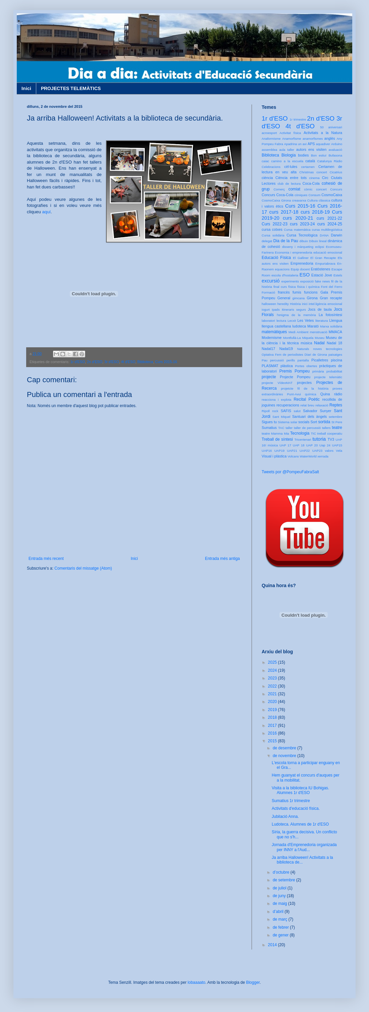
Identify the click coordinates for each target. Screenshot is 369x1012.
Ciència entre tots (291, 178)
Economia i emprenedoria (293, 252)
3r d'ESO (111, 362)
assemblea (269, 149)
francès (283, 292)
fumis (297, 292)
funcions (310, 292)
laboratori (268, 320)
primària (318, 371)
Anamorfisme (291, 138)
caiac (265, 161)
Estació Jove (321, 275)
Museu (319, 338)
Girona (312, 298)
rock (275, 411)
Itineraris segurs (294, 309)
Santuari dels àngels (309, 416)
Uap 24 (324, 445)
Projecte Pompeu (295, 377)
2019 (273, 709)
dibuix (304, 241)
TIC (313, 433)
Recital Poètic (307, 399)
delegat (267, 241)
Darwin (336, 235)
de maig (280, 903)
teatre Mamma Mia (275, 433)
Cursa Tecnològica (301, 235)
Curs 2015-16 (166, 362)
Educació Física (276, 257)
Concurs (336, 189)
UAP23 (317, 450)
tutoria (319, 439)
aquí (46, 211)
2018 (273, 717)
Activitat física (290, 133)
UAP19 (279, 450)
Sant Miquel (281, 417)
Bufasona (335, 155)
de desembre (285, 748)
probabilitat (334, 371)
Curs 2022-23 (274, 224)
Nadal (319, 343)
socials (303, 422)
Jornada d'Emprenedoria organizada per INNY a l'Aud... (304, 847)
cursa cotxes (272, 229)
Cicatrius (336, 172)
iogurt (266, 309)
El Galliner (301, 258)
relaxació (321, 405)
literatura (321, 320)
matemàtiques (274, 331)
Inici (26, 88)
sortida (324, 422)
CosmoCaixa (331, 195)
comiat (294, 189)
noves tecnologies (327, 349)
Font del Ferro (331, 287)
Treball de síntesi (277, 439)
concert (321, 189)
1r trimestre (297, 119)
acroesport (269, 133)
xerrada (322, 456)
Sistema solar (287, 422)
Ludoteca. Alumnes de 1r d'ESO (300, 824)
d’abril (278, 911)
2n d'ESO (94, 362)
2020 (273, 701)
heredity (283, 304)
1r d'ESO (77, 362)
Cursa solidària (273, 235)
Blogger (253, 982)
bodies (303, 155)
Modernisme (271, 338)
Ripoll (266, 411)
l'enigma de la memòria (296, 315)
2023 (273, 678)
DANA (324, 235)
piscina (336, 360)
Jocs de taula (320, 309)
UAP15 (337, 445)
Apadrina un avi (295, 144)
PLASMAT (270, 366)
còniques (301, 195)
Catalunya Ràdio (329, 161)
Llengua (335, 320)
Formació (268, 292)
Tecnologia (299, 433)
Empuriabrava (325, 263)
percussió (277, 360)
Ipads (275, 309)
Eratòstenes (320, 269)
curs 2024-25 (329, 224)
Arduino (336, 144)
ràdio (338, 394)
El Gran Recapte (323, 258)
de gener (281, 935)
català (310, 161)
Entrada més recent (46, 558)
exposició (307, 281)
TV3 (330, 439)
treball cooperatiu (329, 433)
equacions (282, 269)
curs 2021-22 (329, 218)
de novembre (285, 755)
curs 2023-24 (302, 224)
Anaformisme (271, 138)
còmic (308, 189)
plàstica (286, 366)
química (310, 394)
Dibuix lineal (317, 241)
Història (295, 304)
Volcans (293, 456)
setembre (335, 417)
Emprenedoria (302, 263)
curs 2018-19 (315, 212)
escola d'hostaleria (284, 275)
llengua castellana (276, 326)
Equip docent (300, 269)
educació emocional (327, 252)
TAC (281, 428)
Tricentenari (302, 439)
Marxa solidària (331, 326)
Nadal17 (268, 349)
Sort (313, 422)
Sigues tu (269, 422)
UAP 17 (285, 445)
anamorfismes (313, 138)
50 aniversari (331, 127)
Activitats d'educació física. (296, 808)
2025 (273, 662)
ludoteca (299, 326)
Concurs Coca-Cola (278, 195)
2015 (273, 741)
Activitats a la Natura (323, 133)
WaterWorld (308, 456)
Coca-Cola (311, 183)
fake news (322, 281)
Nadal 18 (334, 343)
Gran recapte (331, 298)
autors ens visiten (311, 149)
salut (297, 411)
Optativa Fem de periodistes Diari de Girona (294, 354)
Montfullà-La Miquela (298, 338)
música (306, 343)
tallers (326, 428)
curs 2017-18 (284, 212)
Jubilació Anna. (285, 816)
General (283, 298)
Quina (325, 394)
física (292, 287)
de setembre (284, 880)
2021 (273, 694)
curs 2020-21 (298, 218)
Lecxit (291, 320)
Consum (314, 195)
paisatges (335, 354)
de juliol (280, 888)
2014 (273, 944)
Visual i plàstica (274, 456)
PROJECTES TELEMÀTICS (71, 88)
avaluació (335, 149)
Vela (339, 450)
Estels (337, 275)
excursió (271, 280)
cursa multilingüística (327, 229)
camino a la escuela (287, 161)
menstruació (318, 332)
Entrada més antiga (222, 558)
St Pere (336, 422)
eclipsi (319, 247)
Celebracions (271, 167)
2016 (273, 733)
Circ (325, 178)
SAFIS (286, 411)
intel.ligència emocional (325, 304)
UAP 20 (312, 445)
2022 (273, 686)
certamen (308, 167)
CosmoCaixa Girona (276, 200)
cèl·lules (290, 167)
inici (305, 304)
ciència (267, 178)
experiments (290, 281)
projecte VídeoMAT (277, 383)
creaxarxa (299, 200)
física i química (308, 287)
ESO (305, 274)
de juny (280, 895)
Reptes (335, 405)
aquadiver (323, 144)
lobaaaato (196, 982)
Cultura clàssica (318, 200)
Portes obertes (306, 366)
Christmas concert (313, 172)
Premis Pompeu (294, 371)
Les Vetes (306, 320)
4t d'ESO (128, 362)
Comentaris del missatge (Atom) (83, 568)
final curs (280, 287)
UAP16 (267, 450)
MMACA (335, 332)
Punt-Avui (294, 394)
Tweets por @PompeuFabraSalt (290, 472)
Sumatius (269, 428)
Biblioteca (145, 362)
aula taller (286, 149)
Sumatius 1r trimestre (291, 800)
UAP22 (305, 450)
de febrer (281, 927)
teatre (337, 427)
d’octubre (282, 872)
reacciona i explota (276, 399)
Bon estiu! (318, 155)
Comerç (279, 189)
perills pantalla (297, 360)
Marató (313, 326)
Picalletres (319, 360)
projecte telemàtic (328, 377)
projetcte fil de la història (304, 388)
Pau (264, 360)
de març (280, 919)
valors (329, 450)
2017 (273, 725)
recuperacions (287, 405)
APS (311, 144)
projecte (269, 377)
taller (289, 428)
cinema (314, 178)
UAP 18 (299, 445)
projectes (304, 383)
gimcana (299, 298)
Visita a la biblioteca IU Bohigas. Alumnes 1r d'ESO (300, 790)
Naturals (303, 349)
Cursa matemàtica (297, 229)
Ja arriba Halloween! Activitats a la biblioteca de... (302, 860)
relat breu (307, 405)
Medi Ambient (298, 332)
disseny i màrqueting (297, 247)
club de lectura (289, 183)
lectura (281, 320)
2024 (273, 670)
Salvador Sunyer (317, 411)
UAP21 (292, 450)
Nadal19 (286, 349)
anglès (329, 138)
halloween (269, 304)
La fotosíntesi (330, 315)
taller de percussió (307, 428)
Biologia (288, 155)
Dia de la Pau (285, 240)
